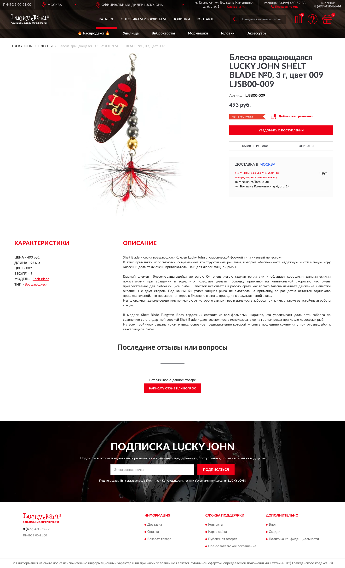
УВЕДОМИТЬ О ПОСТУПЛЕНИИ (281, 130)
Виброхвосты (163, 33)
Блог (272, 525)
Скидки (274, 532)
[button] (284, 6)
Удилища (131, 33)
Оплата (153, 532)
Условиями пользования (211, 480)
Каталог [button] (106, 19)
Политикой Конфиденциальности (169, 480)
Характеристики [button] (255, 146)
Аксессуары (257, 33)
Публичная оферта (222, 539)
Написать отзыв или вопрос (172, 388)
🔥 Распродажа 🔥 (94, 33)
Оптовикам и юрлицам (143, 19)
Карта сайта (217, 532)
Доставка (154, 525)
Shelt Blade (41, 279)
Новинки (181, 19)
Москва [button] (267, 164)
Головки (228, 33)
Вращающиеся (36, 284)
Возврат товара (159, 539)
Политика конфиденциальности (294, 539)
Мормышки (198, 33)
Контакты (206, 19)
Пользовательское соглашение (232, 546)
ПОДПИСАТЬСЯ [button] (216, 470)
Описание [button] (307, 146)
